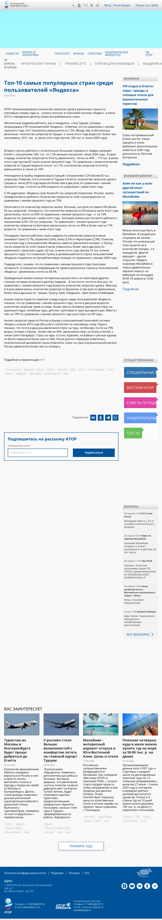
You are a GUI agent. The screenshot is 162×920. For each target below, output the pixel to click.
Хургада (19, 816)
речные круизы (52, 372)
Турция (8, 372)
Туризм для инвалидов (97, 64)
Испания (62, 368)
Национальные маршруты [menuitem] (116, 53)
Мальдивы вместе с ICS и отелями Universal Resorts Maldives (139, 516)
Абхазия (128, 809)
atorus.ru (73, 916)
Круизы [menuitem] (78, 53)
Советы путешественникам (140, 395)
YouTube (81, 5)
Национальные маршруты (140, 410)
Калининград (130, 813)
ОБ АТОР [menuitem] (149, 53)
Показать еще (81, 838)
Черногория (35, 372)
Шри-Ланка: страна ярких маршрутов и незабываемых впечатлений (139, 613)
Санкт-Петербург (95, 368)
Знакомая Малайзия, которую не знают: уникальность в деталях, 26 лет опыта (140, 540)
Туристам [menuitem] (95, 53)
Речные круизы (13, 368)
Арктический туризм (34, 64)
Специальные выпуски (139, 364)
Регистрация (124, 5)
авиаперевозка (12, 824)
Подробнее (130, 282)
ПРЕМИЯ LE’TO (65, 64)
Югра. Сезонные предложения (133, 594)
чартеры (49, 824)
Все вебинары (137, 627)
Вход (110, 5)
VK (88, 5)
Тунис (110, 368)
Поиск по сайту (148, 5)
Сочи (81, 368)
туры (65, 372)
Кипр (72, 368)
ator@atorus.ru (31, 899)
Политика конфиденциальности (22, 865)
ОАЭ (138, 809)
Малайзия (89, 809)
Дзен (75, 5)
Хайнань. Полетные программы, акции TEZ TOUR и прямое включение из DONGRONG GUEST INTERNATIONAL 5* (140, 564)
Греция (40, 368)
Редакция (51, 865)
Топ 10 (129, 425)
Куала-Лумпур (105, 809)
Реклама (67, 865)
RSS (79, 865)
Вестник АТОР (133, 380)
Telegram (99, 5)
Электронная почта (18, 445)
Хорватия (20, 372)
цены (68, 824)
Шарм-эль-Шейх (13, 820)
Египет (51, 368)
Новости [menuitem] (12, 53)
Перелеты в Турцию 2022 (57, 820)
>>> (42, 359)
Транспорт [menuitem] (62, 53)
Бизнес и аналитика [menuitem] (30, 53)
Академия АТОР (131, 64)
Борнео (88, 813)
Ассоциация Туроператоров (19, 4)
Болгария (28, 368)
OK (94, 5)
